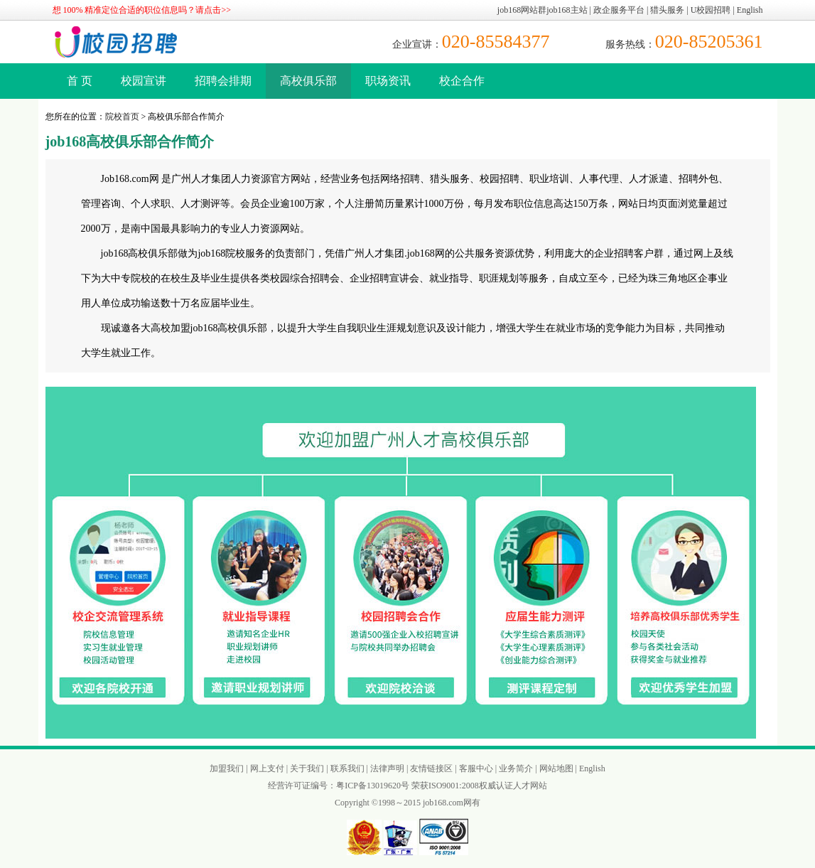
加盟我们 (227, 768)
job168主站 (566, 10)
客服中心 (476, 768)
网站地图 (556, 768)
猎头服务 (667, 10)
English (750, 10)
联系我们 (347, 768)
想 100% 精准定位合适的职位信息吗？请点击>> (142, 10)
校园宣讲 (143, 81)
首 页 (79, 81)
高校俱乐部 (308, 81)
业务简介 (516, 768)
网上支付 (267, 768)
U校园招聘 (711, 10)
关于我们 (307, 768)
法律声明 (387, 768)
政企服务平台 (618, 10)
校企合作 (462, 81)
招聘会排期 (223, 81)
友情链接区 (431, 768)
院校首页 (122, 117)
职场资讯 (388, 81)
